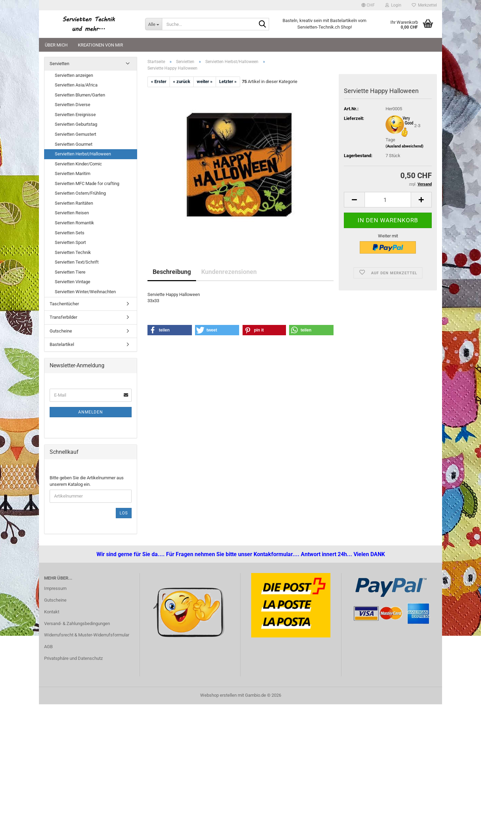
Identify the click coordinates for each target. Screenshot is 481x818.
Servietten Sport (70, 242)
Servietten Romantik (74, 222)
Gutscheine (61, 331)
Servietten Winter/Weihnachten (85, 291)
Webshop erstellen (218, 695)
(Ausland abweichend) (404, 146)
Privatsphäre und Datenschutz (73, 658)
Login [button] (393, 5)
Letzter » (228, 81)
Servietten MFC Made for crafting (87, 183)
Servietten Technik (73, 252)
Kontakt (51, 611)
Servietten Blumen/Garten (80, 95)
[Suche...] (153, 24)
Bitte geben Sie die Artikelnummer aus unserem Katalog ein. (87, 481)
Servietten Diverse (72, 104)
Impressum (55, 588)
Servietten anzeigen (74, 75)
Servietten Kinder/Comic (78, 163)
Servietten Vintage (72, 281)
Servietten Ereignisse (75, 114)
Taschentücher (64, 303)
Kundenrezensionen (229, 271)
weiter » (205, 81)
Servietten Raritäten (74, 203)
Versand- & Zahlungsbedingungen (77, 623)
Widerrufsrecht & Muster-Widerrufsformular (86, 634)
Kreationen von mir (100, 45)
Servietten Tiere (70, 272)
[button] (368, 5)
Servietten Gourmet (73, 144)
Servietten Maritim (72, 173)
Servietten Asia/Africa (76, 85)
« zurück (181, 81)
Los (124, 513)
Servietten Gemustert (75, 134)
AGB (48, 646)
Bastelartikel (62, 344)
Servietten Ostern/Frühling (80, 193)
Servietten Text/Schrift (77, 262)
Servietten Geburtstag (76, 124)
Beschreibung (172, 271)
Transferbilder (63, 317)
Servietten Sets (69, 232)
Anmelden (90, 412)
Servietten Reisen (72, 212)
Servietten (59, 63)
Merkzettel (424, 5)
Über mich (56, 45)
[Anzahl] (388, 199)
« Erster (158, 81)
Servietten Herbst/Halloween (83, 153)
